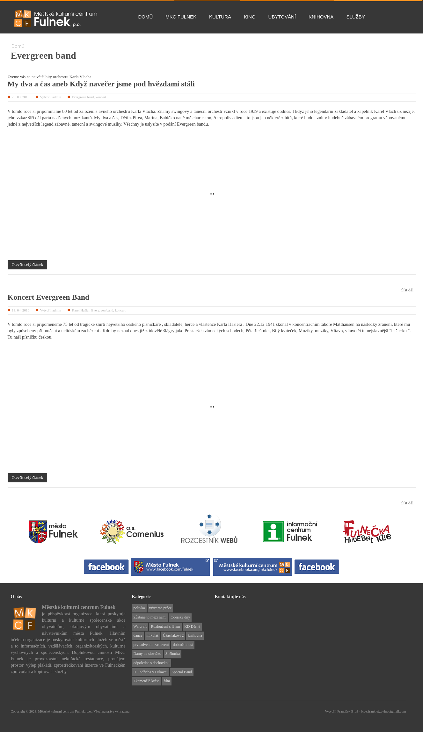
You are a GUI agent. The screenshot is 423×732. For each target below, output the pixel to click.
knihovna (195, 635)
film (167, 681)
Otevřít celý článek (27, 264)
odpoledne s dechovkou (152, 663)
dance (138, 635)
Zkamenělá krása (147, 681)
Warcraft (140, 626)
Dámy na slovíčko (147, 653)
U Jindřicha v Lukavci (151, 672)
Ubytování (282, 16)
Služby (355, 16)
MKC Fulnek (180, 16)
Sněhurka (172, 653)
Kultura (220, 16)
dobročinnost (183, 644)
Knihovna (321, 16)
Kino (250, 16)
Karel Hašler (80, 310)
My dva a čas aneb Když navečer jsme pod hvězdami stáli (101, 84)
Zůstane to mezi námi (150, 617)
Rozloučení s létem (165, 626)
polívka (139, 608)
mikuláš (152, 635)
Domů (145, 16)
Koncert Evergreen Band (49, 297)
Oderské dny (180, 617)
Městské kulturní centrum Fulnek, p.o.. (65, 711)
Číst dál (407, 290)
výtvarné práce (160, 608)
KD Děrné (192, 626)
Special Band (181, 672)
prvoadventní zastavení (151, 644)
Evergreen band (83, 97)
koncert (101, 97)
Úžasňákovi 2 (173, 635)
